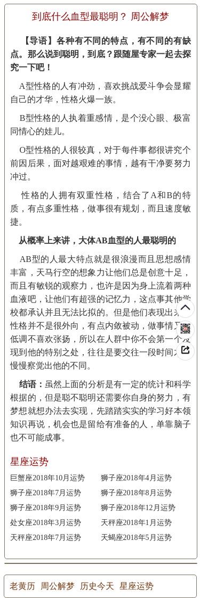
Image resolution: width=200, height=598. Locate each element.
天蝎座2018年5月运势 (136, 538)
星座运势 (136, 586)
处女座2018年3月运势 (45, 523)
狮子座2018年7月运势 (45, 493)
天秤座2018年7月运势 (45, 538)
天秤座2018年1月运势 (136, 523)
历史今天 (97, 586)
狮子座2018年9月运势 (45, 508)
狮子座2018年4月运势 (136, 478)
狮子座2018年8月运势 (136, 493)
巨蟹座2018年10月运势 (47, 478)
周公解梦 (58, 586)
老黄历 (22, 586)
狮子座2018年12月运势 (138, 508)
